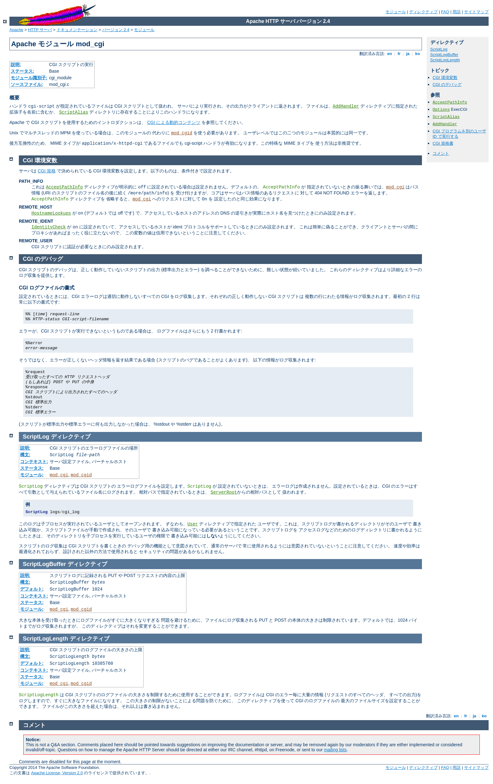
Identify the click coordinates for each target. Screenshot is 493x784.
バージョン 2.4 (116, 29)
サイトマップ (476, 11)
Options (441, 109)
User (192, 524)
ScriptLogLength (445, 60)
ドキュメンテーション (77, 29)
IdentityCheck (48, 227)
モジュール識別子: (29, 77)
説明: (16, 64)
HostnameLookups (51, 213)
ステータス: (22, 71)
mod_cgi (395, 187)
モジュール (395, 11)
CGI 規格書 (443, 143)
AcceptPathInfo (450, 102)
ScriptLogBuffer (444, 54)
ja (408, 53)
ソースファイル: (27, 84)
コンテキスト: (34, 461)
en (389, 53)
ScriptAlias (73, 112)
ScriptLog (438, 49)
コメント (441, 153)
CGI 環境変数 (445, 77)
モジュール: (32, 474)
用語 (456, 11)
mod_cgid (181, 133)
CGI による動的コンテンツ (173, 122)
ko (417, 53)
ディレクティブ (423, 11)
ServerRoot (224, 492)
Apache (16, 29)
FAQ (445, 11)
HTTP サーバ (40, 29)
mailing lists (335, 749)
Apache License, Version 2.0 (57, 772)
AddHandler (346, 106)
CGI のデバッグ (447, 84)
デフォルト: (32, 588)
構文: (25, 454)
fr (399, 53)
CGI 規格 (47, 170)
